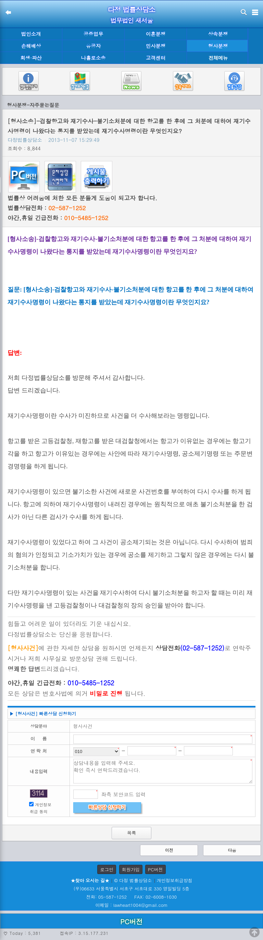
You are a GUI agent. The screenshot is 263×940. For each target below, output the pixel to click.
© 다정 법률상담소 (133, 880)
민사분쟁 (156, 45)
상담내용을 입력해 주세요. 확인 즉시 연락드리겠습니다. (163, 771)
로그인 (106, 869)
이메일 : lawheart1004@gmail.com (132, 905)
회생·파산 (30, 57)
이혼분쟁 (156, 33)
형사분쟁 (218, 45)
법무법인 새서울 (131, 20)
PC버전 (155, 869)
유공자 (93, 45)
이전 (169, 850)
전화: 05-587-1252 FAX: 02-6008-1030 (131, 897)
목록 (131, 833)
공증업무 (93, 33)
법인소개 (31, 33)
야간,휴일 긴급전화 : (58, 218)
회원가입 (131, 869)
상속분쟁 (218, 33)
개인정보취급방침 (174, 880)
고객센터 (156, 57)
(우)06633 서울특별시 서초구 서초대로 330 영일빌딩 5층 (131, 888)
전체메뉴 (218, 58)
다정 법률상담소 (131, 9)
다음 (232, 850)
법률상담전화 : (47, 208)
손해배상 (31, 45)
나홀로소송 (93, 57)
